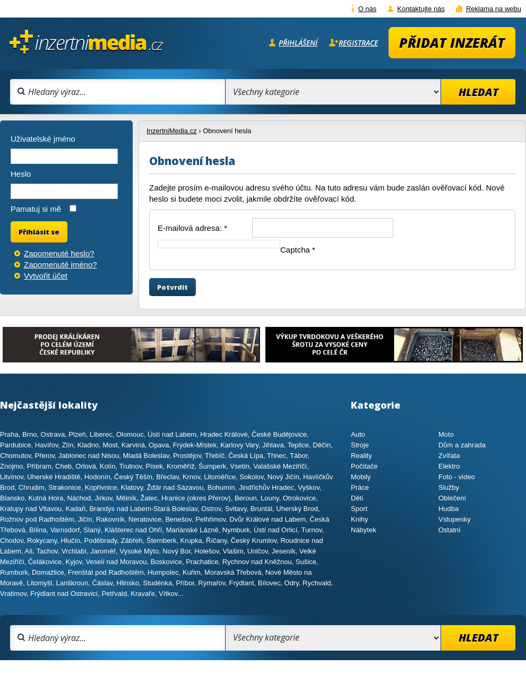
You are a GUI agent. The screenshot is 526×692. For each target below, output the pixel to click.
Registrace (358, 43)
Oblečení (452, 498)
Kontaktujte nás (421, 9)
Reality (361, 456)
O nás (367, 9)
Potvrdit (172, 287)
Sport (359, 509)
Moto (446, 434)
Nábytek (363, 530)
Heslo (21, 173)
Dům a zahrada (462, 445)
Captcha (297, 249)
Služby (448, 487)
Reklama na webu (493, 9)
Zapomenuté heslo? (59, 253)
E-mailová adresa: (192, 227)
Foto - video (456, 477)
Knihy (359, 519)
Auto (358, 434)
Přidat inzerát (452, 42)
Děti (357, 498)
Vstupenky (454, 519)
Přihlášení (298, 43)
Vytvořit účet (45, 275)
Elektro (449, 466)
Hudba (448, 509)
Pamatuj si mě (36, 208)
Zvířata (449, 456)
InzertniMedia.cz (171, 131)
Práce (360, 487)
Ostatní (449, 530)
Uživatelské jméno (43, 138)
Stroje (360, 445)
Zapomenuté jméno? (60, 264)
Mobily (361, 477)
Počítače (364, 466)
